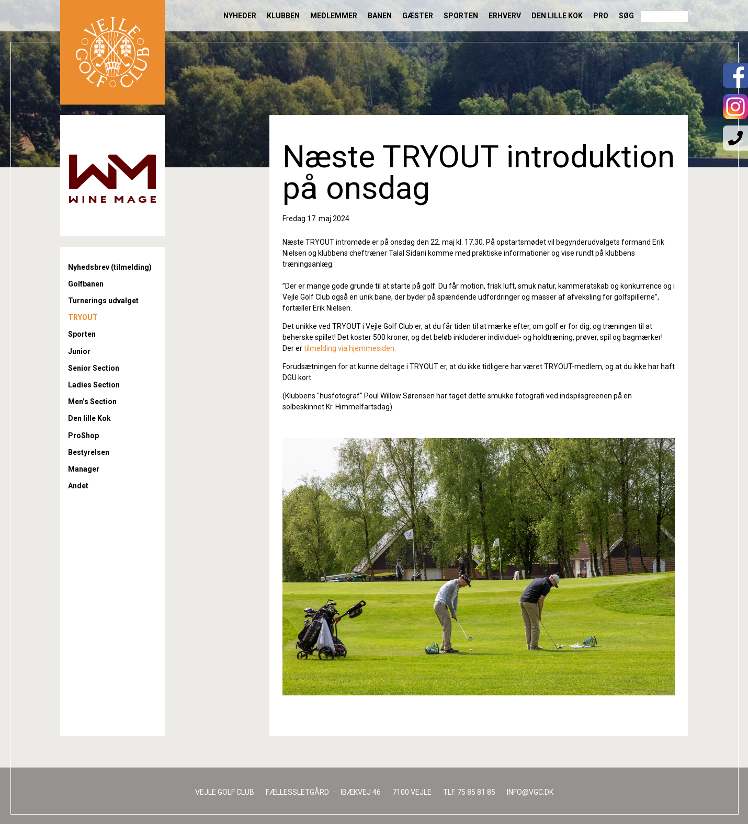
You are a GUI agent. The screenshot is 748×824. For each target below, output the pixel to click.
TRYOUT (83, 317)
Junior (79, 351)
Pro (600, 16)
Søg (626, 16)
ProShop (83, 435)
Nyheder (239, 16)
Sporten (461, 16)
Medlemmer (333, 16)
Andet (78, 486)
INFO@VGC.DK (530, 792)
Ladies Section (94, 385)
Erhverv (505, 16)
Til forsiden (112, 52)
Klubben (283, 16)
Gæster (417, 16)
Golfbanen (86, 284)
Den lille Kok (557, 16)
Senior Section (93, 368)
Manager (83, 469)
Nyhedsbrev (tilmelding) (110, 267)
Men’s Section (92, 401)
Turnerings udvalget (103, 300)
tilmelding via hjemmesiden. (350, 348)
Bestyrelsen (88, 452)
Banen (380, 16)
